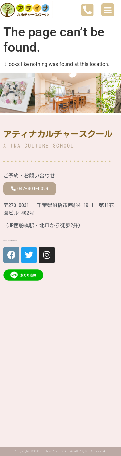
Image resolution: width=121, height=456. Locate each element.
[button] (108, 10)
